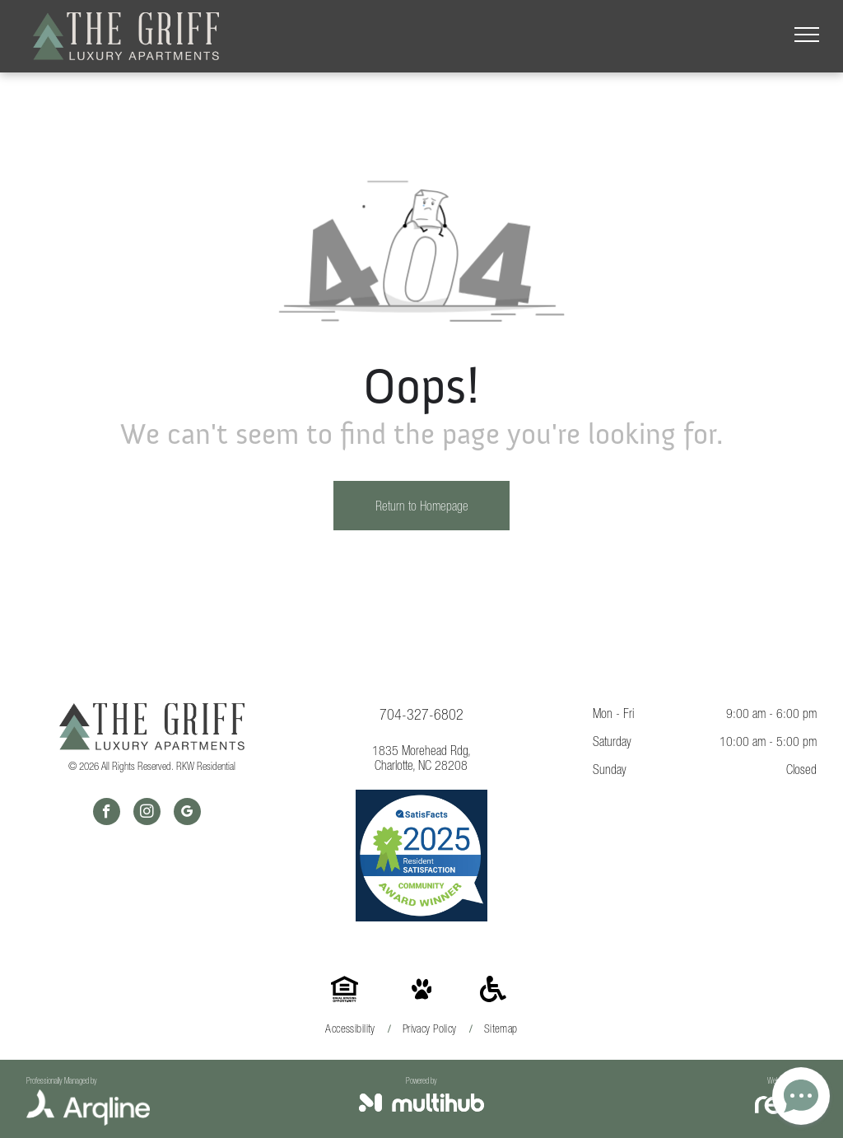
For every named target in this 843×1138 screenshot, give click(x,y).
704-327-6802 (421, 714)
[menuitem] (351, 1029)
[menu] (806, 34)
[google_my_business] (187, 813)
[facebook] (106, 813)
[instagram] (147, 813)
